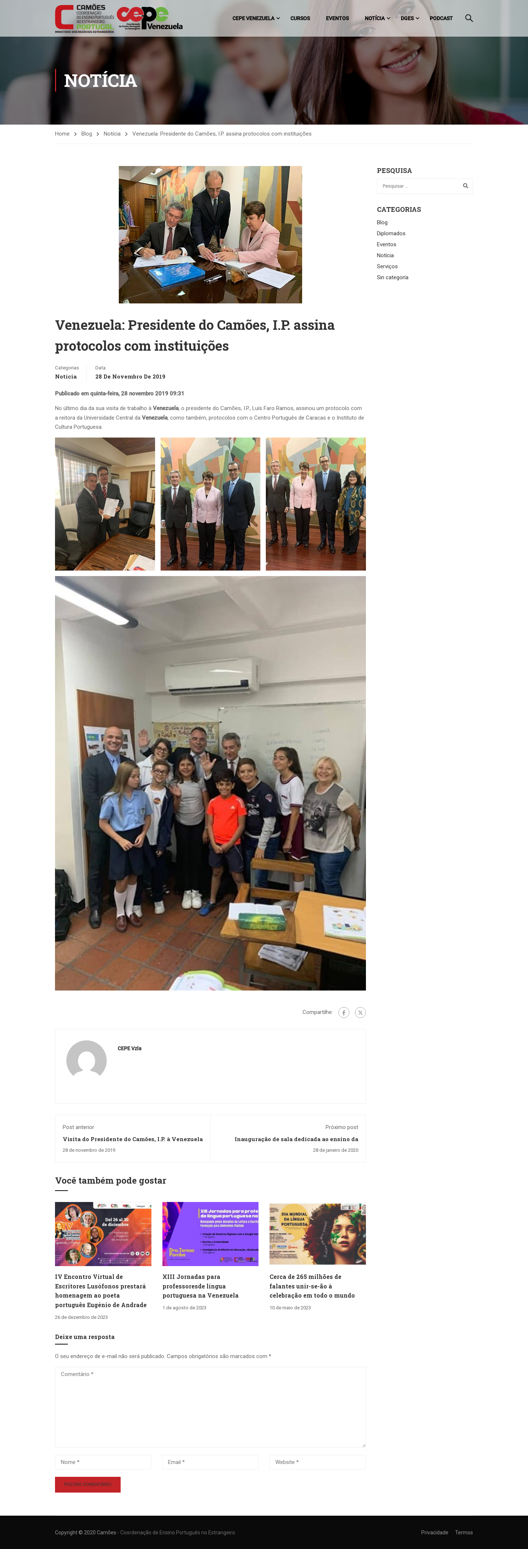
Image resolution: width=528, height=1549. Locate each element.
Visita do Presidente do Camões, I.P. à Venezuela (133, 1140)
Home (62, 135)
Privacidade (434, 1532)
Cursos (300, 18)
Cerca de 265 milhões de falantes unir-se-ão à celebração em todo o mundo (312, 1287)
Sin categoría (392, 278)
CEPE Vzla (130, 1049)
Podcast (441, 18)
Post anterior (78, 1128)
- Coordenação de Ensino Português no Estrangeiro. (176, 1532)
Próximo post (342, 1128)
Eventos (337, 18)
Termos (464, 1532)
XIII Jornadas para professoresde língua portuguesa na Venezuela (200, 1287)
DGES (407, 18)
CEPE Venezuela (253, 18)
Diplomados (391, 234)
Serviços (387, 267)
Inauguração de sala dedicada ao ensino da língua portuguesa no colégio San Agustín (296, 1143)
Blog (86, 135)
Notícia (375, 18)
